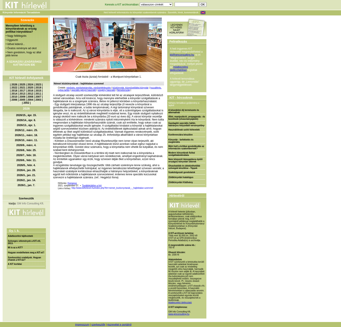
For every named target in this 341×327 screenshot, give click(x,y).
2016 (30, 90)
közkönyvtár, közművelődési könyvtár (131, 88)
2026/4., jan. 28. (26, 170)
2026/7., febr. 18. (26, 155)
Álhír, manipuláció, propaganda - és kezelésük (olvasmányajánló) (186, 117)
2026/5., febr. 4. (26, 165)
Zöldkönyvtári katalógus (180, 177)
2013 (22, 93)
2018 (14, 90)
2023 (38, 84)
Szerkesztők (26, 198)
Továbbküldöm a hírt (92, 185)
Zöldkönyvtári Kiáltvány (180, 182)
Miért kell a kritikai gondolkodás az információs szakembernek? (186, 147)
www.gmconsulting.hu (178, 314)
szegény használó (106, 90)
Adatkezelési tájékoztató (20, 236)
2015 (38, 90)
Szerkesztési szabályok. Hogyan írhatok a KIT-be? (24, 258)
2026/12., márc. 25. (26, 130)
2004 (30, 99)
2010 (14, 96)
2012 (30, 93)
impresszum (82, 324)
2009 (22, 96)
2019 (38, 87)
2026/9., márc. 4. (26, 145)
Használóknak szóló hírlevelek (184, 129)
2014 (14, 93)
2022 (14, 87)
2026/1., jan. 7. (26, 185)
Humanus (72, 183)
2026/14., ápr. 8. (26, 120)
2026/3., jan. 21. (26, 175)
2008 (30, 96)
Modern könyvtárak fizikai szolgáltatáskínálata (181, 154)
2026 (14, 84)
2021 (22, 87)
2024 (30, 84)
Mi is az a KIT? (15, 247)
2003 (38, 99)
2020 (30, 87)
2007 (38, 96)
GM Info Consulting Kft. (30, 203)
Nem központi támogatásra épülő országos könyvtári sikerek (185, 160)
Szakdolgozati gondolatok (181, 172)
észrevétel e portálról (119, 324)
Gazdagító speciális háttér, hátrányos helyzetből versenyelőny (186, 124)
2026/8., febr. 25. (26, 150)
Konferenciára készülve (180, 134)
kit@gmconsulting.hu (182, 54)
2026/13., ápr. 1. (26, 125)
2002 (26, 102)
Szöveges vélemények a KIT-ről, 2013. (24, 242)
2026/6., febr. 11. (26, 160)
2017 (22, 90)
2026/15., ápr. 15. (26, 115)
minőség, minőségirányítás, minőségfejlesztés (88, 88)
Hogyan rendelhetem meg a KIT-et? (26, 252)
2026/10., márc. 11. (26, 140)
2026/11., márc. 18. (26, 135)
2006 (14, 99)
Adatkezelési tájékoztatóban (179, 68)
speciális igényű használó (83, 90)
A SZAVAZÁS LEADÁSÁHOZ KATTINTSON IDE (24, 63)
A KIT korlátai (15, 264)
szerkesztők (98, 324)
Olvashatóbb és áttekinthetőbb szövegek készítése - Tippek (184, 167)
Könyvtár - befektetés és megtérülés (181, 140)
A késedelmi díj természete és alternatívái (183, 111)
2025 (22, 84)
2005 (22, 99)
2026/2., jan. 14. (26, 180)
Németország (123, 90)
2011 (38, 93)
